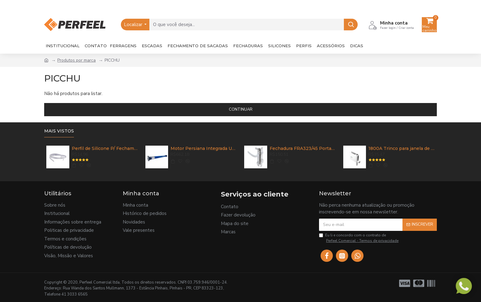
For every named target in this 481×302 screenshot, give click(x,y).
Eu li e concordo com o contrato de (359, 238)
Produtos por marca (76, 60)
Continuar (240, 109)
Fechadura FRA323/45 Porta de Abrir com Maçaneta (303, 148)
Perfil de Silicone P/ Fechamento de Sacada (105, 148)
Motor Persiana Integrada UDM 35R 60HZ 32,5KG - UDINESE (204, 148)
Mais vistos (59, 131)
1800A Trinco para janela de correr (401, 148)
